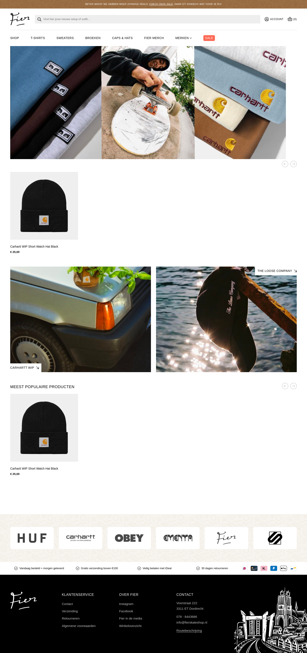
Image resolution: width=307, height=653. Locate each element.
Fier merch (154, 38)
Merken (182, 38)
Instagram (126, 604)
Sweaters (65, 38)
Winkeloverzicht (130, 626)
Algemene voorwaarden (79, 626)
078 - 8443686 (187, 616)
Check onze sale (161, 4)
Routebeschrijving (189, 630)
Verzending (70, 611)
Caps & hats (122, 38)
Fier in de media (130, 618)
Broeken (93, 38)
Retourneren (71, 618)
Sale (209, 38)
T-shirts (37, 38)
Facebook (126, 611)
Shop (14, 38)
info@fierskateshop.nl (192, 622)
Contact (67, 604)
